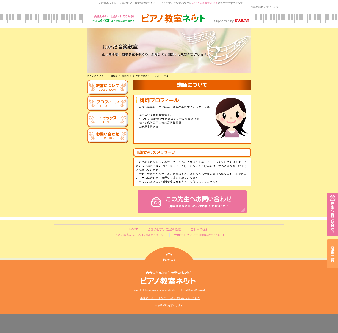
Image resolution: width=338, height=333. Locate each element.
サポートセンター (199, 235)
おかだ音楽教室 (141, 76)
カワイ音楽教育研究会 (205, 3)
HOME (133, 229)
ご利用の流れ (200, 229)
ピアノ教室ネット (96, 76)
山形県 (114, 76)
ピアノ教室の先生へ (139, 235)
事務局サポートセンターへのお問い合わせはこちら (170, 298)
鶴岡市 (125, 76)
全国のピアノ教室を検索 (164, 229)
